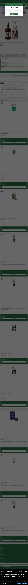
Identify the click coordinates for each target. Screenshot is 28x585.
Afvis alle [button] (19, 583)
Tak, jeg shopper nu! (14, 14)
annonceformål (18, 574)
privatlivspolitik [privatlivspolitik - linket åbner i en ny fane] (20, 571)
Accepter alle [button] (24, 583)
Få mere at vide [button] (4, 583)
